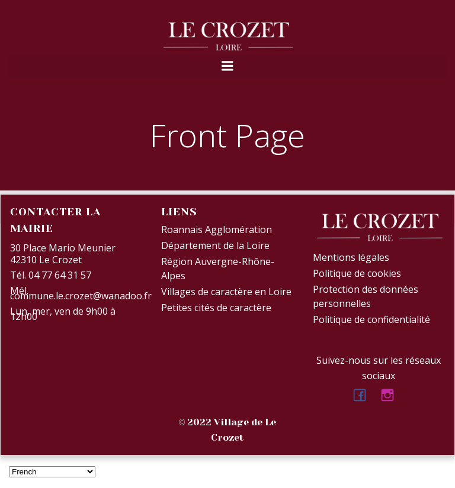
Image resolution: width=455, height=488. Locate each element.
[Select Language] (52, 471)
